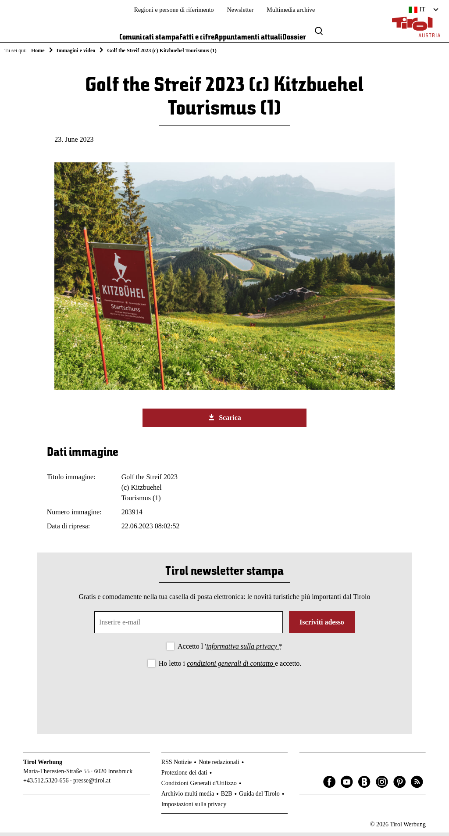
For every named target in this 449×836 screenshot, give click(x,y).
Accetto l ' (230, 649)
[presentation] (224, 696)
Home (38, 50)
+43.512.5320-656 (46, 783)
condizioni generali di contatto (231, 666)
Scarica (224, 420)
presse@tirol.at (91, 783)
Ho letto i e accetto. (230, 666)
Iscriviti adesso (321, 625)
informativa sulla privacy (242, 649)
